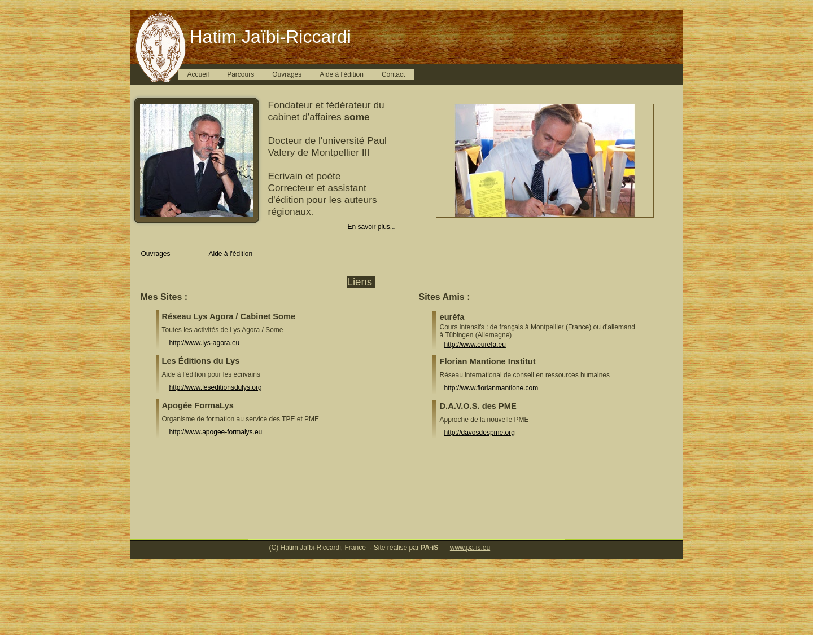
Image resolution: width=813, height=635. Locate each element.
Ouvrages (286, 74)
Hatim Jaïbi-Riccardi (270, 37)
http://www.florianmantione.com (491, 388)
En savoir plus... (372, 227)
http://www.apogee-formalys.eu (216, 432)
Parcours (240, 74)
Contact (393, 74)
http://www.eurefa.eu (475, 345)
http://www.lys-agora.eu (204, 343)
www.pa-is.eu (470, 548)
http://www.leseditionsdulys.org (215, 387)
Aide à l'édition (342, 74)
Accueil (198, 74)
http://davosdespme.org (479, 432)
